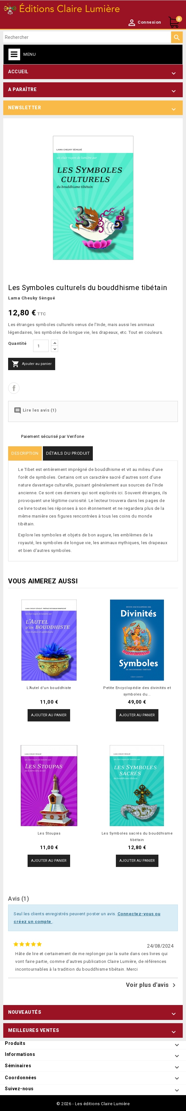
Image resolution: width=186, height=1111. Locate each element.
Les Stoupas (49, 833)
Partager (13, 388)
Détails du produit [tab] (68, 453)
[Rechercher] (93, 37)
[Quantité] (41, 346)
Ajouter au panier (32, 364)
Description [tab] (25, 453)
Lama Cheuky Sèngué (31, 298)
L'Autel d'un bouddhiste (49, 688)
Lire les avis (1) (35, 411)
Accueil (18, 71)
